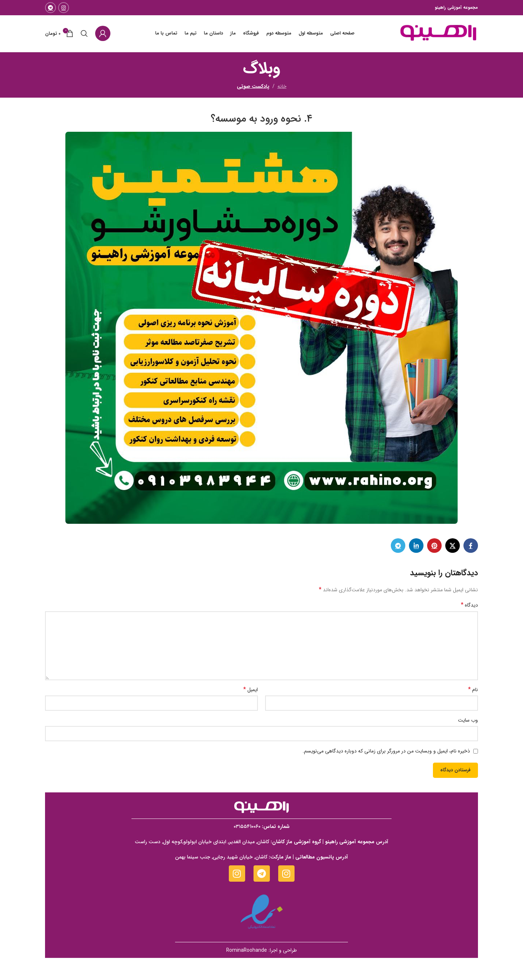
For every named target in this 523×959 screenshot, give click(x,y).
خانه (282, 87)
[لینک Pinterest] (434, 546)
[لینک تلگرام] (50, 7)
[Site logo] (437, 34)
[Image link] (261, 808)
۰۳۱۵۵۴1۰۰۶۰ (247, 828)
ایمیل (250, 691)
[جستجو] (84, 34)
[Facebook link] (470, 546)
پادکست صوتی (253, 87)
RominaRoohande (246, 951)
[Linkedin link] (416, 546)
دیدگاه (469, 607)
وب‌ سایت (468, 721)
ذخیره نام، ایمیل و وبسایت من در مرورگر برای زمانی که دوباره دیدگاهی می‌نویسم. (386, 752)
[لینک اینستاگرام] (63, 7)
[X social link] (452, 546)
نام (473, 691)
